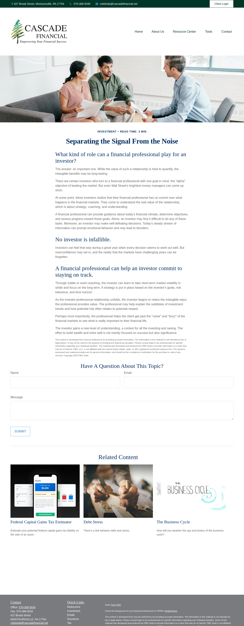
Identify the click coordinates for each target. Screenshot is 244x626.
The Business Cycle (173, 521)
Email (128, 372)
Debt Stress (93, 521)
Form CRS (116, 605)
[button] (138, 31)
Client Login (221, 3)
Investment (73, 610)
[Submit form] (20, 431)
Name (14, 372)
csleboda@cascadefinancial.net (116, 3)
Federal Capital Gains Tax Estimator (41, 521)
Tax (69, 622)
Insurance (73, 618)
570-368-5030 (79, 3)
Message (16, 397)
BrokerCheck (171, 611)
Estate (71, 614)
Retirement (73, 606)
